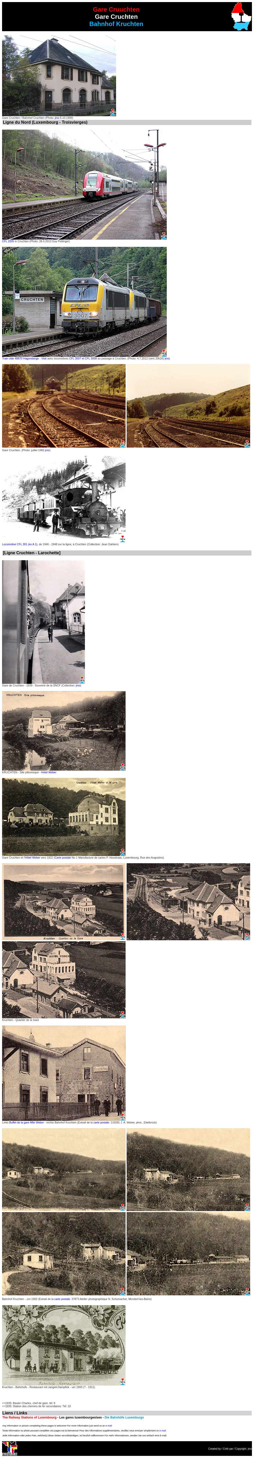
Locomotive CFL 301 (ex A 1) (19, 544)
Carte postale (63, 857)
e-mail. (109, 1425)
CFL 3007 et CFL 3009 (83, 358)
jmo (57, 117)
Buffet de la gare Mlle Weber (26, 1122)
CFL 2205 (8, 241)
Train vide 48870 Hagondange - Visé (24, 358)
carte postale (101, 1122)
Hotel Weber (48, 772)
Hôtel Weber (32, 857)
